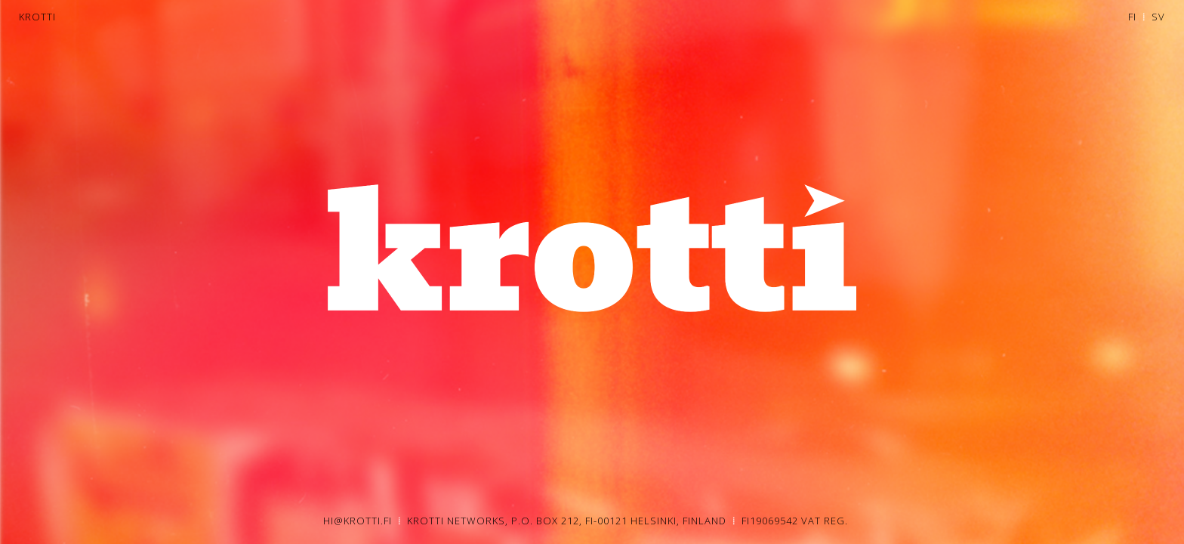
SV (1158, 16)
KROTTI (37, 16)
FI (1132, 16)
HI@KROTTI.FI (357, 520)
